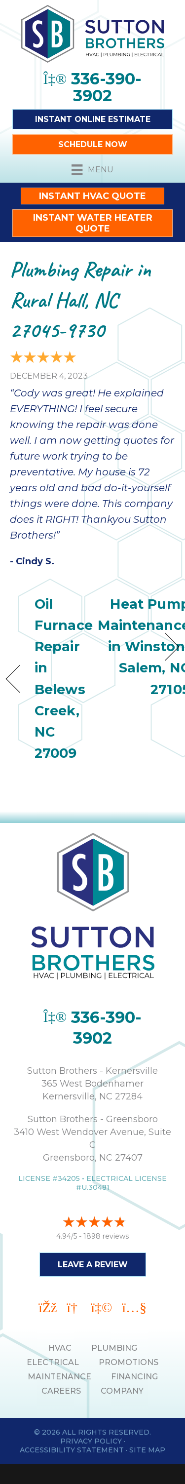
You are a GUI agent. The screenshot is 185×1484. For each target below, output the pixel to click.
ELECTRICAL (53, 1362)
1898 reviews (106, 1236)
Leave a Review (93, 1264)
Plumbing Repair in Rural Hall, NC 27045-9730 (80, 300)
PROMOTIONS (128, 1362)
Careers (61, 1391)
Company (122, 1391)
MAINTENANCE (59, 1376)
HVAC (60, 1348)
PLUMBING (114, 1348)
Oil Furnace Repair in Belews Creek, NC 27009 (64, 678)
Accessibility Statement (72, 1449)
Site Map (147, 1449)
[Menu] (92, 169)
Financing (134, 1376)
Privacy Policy (91, 1441)
